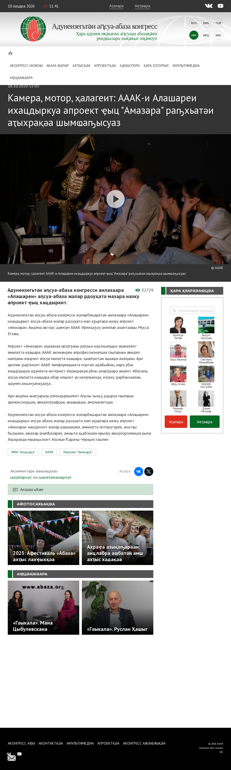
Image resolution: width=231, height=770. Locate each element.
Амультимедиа (186, 65)
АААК (49, 452)
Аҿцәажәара (21, 77)
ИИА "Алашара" (23, 452)
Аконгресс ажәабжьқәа (144, 743)
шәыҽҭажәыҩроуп (55, 477)
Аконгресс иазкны (26, 65)
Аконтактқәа (51, 743)
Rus (194, 23)
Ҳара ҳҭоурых (156, 65)
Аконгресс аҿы (21, 743)
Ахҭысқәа (81, 65)
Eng (206, 23)
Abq (206, 35)
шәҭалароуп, (21, 477)
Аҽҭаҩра (142, 5)
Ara (218, 35)
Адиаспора (130, 65)
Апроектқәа (105, 65)
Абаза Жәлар (57, 65)
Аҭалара (116, 5)
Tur (218, 23)
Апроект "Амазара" (77, 452)
